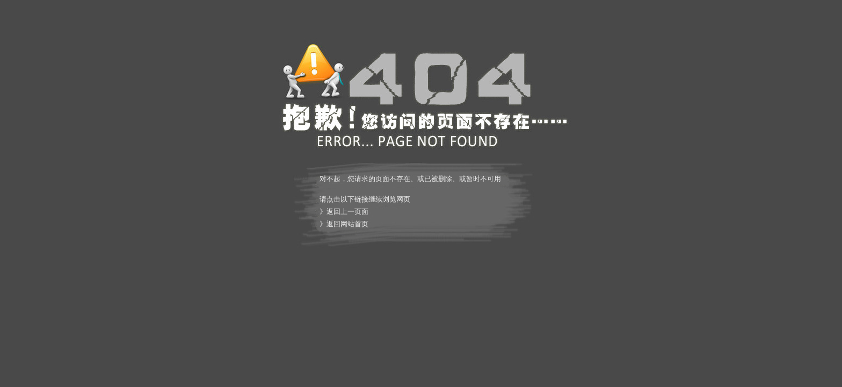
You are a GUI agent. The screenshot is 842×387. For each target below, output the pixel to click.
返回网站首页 (347, 224)
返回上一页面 (347, 211)
